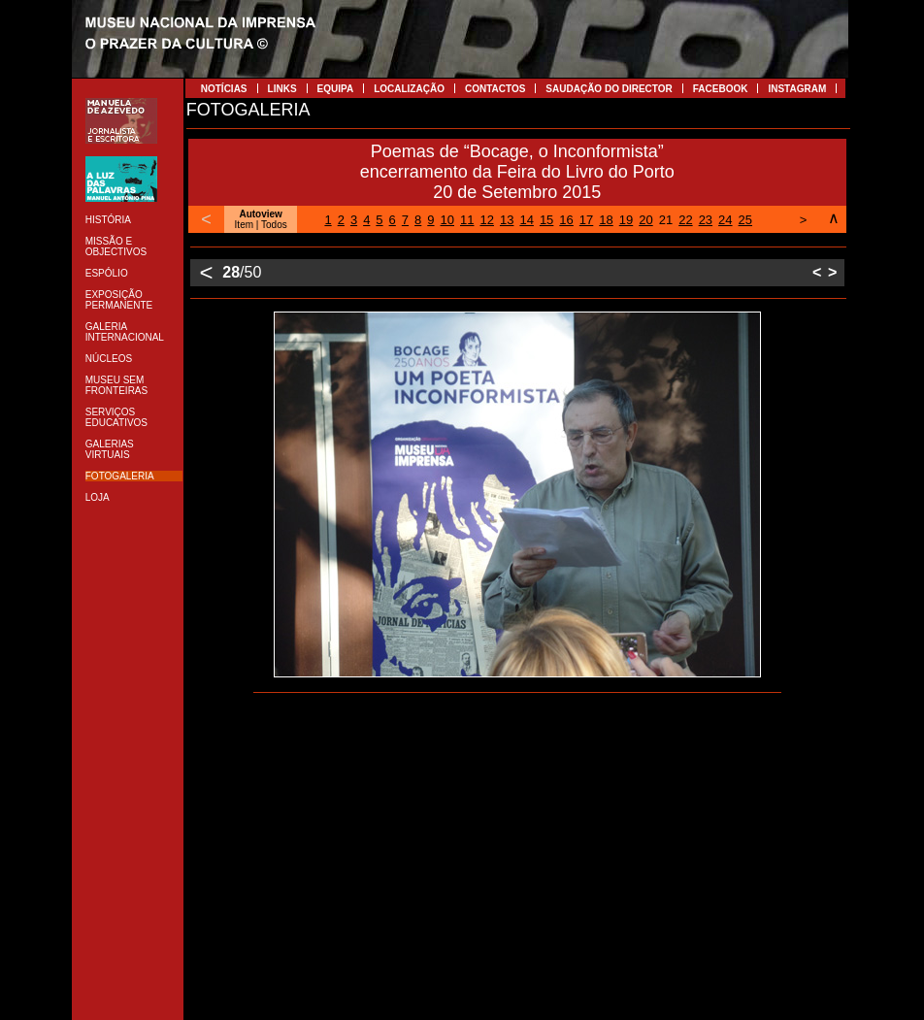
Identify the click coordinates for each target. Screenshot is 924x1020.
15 (546, 220)
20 (645, 220)
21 (666, 220)
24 (725, 220)
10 (447, 220)
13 (506, 220)
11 (467, 220)
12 (486, 220)
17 (586, 220)
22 (685, 220)
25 (745, 220)
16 (566, 220)
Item (244, 224)
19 (626, 220)
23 (705, 220)
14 (526, 220)
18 (605, 220)
